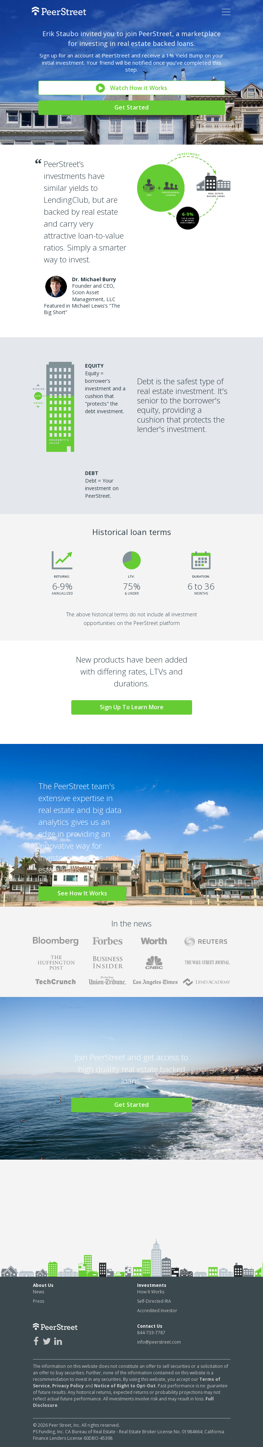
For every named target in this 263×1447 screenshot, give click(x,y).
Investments (151, 1285)
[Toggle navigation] (226, 11)
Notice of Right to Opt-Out (125, 1386)
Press (38, 1301)
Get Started (131, 107)
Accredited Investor (157, 1310)
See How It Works (82, 893)
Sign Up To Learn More (132, 707)
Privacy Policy (68, 1386)
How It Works (150, 1292)
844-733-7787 (151, 1333)
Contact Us (149, 1326)
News (38, 1292)
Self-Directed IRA (154, 1301)
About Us (43, 1285)
